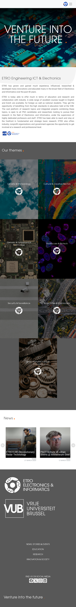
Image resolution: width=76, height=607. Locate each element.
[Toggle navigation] (68, 4)
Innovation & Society (38, 560)
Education (38, 549)
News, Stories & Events (38, 544)
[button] (3, 445)
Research (38, 555)
